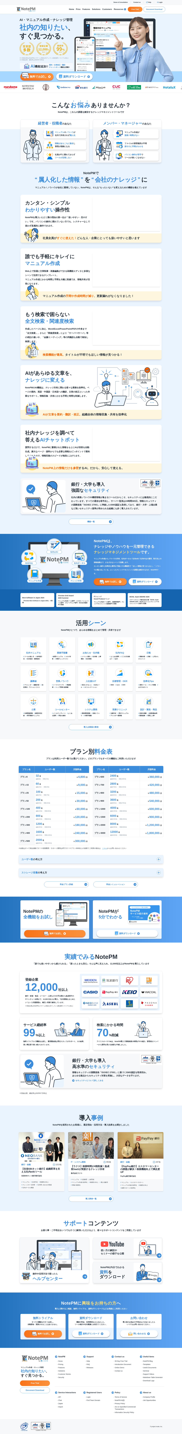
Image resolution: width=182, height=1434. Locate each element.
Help (148, 2)
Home (71, 9)
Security (61, 1377)
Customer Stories (64, 1374)
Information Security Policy (124, 1412)
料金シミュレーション (121, 884)
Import (60, 1407)
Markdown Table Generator (153, 1377)
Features (86, 9)
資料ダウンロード (74, 77)
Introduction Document (123, 1364)
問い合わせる (139, 1334)
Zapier (60, 1403)
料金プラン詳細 (73, 884)
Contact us (137, 2)
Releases (90, 1368)
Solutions (96, 9)
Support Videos (148, 1374)
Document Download (154, 9)
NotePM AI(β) (120, 1400)
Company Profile (149, 1397)
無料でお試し (36, 75)
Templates (147, 1364)
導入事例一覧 (98, 1198)
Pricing (60, 1364)
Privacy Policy (120, 1403)
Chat (60, 1400)
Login (159, 2)
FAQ (88, 1364)
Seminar (146, 1371)
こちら (104, 848)
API (59, 1397)
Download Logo (148, 1381)
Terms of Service (121, 1397)
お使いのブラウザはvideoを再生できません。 (126, 214)
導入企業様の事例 (98, 727)
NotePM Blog (148, 1361)
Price (78, 9)
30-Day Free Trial (121, 1361)
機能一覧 (99, 521)
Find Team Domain (93, 1400)
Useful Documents (149, 1368)
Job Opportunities (149, 1400)
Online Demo (119, 1368)
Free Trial (135, 9)
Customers (107, 9)
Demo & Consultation (121, 2)
